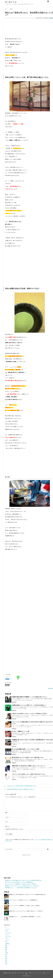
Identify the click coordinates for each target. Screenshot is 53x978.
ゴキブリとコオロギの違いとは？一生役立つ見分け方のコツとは (28, 774)
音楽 (6, 963)
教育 (6, 949)
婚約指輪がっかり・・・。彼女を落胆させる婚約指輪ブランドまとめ (20, 887)
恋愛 (6, 947)
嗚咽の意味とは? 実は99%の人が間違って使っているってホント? (28, 765)
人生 (6, 941)
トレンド (7, 934)
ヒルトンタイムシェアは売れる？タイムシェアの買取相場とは (19, 882)
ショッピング (8, 932)
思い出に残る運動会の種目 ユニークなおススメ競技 (25, 749)
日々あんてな (11, 2)
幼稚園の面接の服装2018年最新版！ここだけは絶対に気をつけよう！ (29, 697)
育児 (6, 961)
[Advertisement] (15, 256)
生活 (6, 954)
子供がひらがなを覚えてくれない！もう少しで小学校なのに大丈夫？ (29, 713)
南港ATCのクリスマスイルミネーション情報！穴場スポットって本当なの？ (22, 885)
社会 (6, 956)
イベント (7, 929)
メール (7, 817)
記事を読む (14, 702)
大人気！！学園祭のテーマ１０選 (20, 731)
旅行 (6, 950)
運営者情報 (5, 972)
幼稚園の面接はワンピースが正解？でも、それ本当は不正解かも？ (29, 705)
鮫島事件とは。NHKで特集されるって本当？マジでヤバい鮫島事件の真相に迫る (23, 880)
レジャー (7, 940)
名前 (6, 812)
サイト (6, 821)
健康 (6, 945)
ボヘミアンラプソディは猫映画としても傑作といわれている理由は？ (20, 884)
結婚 (6, 958)
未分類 (6, 952)
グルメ (6, 930)
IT (5, 927)
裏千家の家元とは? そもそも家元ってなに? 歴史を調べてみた (28, 757)
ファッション (8, 936)
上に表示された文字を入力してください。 (14, 829)
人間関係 (7, 943)
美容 (6, 960)
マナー (6, 938)
